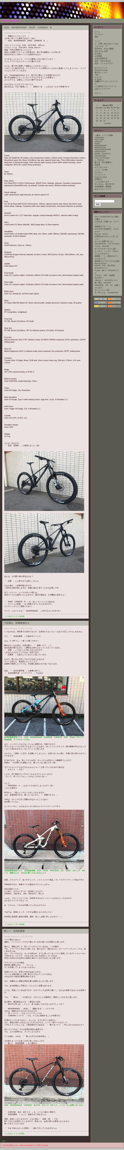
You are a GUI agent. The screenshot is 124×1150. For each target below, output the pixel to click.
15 (97, 116)
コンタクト (99, 34)
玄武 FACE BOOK (103, 61)
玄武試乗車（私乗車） (104, 187)
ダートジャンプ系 (102, 290)
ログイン (98, 93)
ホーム (97, 32)
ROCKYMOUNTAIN (103, 149)
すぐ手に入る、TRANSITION (106, 293)
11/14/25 (107, 123)
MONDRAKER (101, 145)
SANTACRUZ (100, 151)
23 (101, 118)
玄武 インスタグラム (104, 63)
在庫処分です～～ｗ (103, 227)
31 (104, 121)
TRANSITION (100, 156)
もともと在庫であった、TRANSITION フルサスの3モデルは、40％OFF (107, 243)
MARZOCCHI (100, 147)
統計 (96, 37)
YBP (96, 75)
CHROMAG (99, 138)
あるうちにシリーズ (103, 189)
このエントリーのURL (15, 616)
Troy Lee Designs (102, 158)
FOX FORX (99, 140)
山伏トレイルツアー (103, 89)
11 (108, 113)
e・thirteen (99, 160)
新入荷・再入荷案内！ (104, 162)
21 (118, 116)
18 (108, 116)
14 (118, 113)
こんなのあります (102, 182)
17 (104, 116)
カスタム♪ (99, 172)
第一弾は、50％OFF (103, 283)
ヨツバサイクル (101, 167)
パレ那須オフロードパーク (105, 86)
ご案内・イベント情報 (104, 135)
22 (97, 118)
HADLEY (98, 142)
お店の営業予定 (101, 59)
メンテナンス (100, 175)
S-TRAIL (98, 79)
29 (97, 121)
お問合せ (98, 179)
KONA (97, 143)
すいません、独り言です (105, 184)
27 (115, 118)
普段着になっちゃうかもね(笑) (107, 261)
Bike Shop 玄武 (101, 51)
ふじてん (98, 77)
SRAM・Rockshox (102, 154)
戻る (4, 1141)
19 (112, 116)
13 (115, 113)
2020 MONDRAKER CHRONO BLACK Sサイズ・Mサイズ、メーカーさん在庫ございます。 (44, 1105)
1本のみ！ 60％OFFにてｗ (106, 280)
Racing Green (102, 234)
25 (108, 118)
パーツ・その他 (101, 170)
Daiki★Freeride (101, 70)
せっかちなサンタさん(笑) (105, 249)
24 (104, 118)
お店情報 (98, 56)
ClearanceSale (101, 177)
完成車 (97, 165)
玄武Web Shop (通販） (105, 49)
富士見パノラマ (101, 72)
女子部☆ (98, 54)
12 (112, 113)
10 (104, 113)
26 (112, 118)
